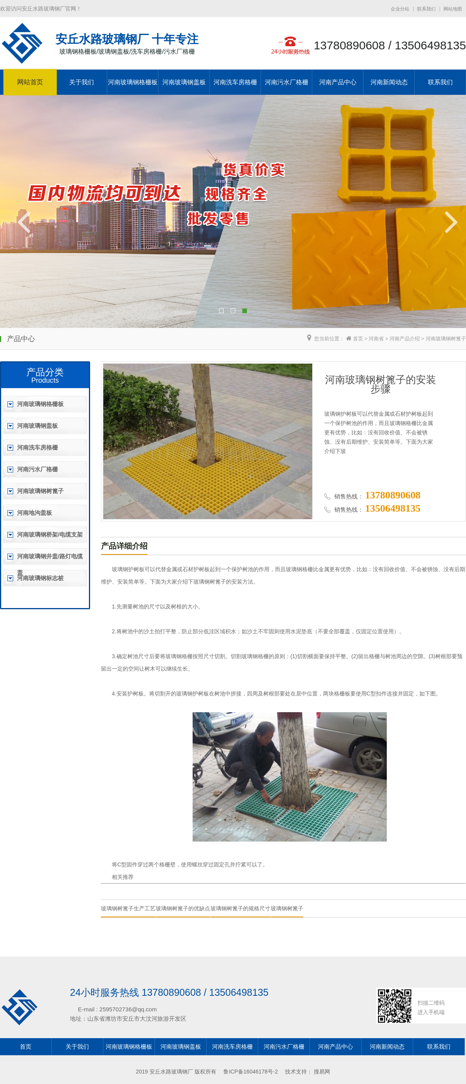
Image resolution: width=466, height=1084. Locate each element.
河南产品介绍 (404, 339)
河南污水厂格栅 (286, 82)
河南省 (376, 339)
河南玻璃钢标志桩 (40, 578)
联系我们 (426, 9)
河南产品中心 (337, 82)
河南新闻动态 (389, 82)
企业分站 (400, 9)
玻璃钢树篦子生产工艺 (128, 908)
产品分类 (45, 372)
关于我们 (81, 82)
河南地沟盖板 (34, 512)
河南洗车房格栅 (235, 82)
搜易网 (322, 1071)
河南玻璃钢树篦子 (446, 339)
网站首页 (30, 82)
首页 (358, 339)
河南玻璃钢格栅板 (133, 82)
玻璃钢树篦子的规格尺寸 (240, 908)
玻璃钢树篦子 (287, 908)
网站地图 (452, 9)
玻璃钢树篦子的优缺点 (183, 908)
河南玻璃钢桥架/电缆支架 (50, 534)
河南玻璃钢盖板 (184, 82)
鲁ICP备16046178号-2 (250, 1071)
